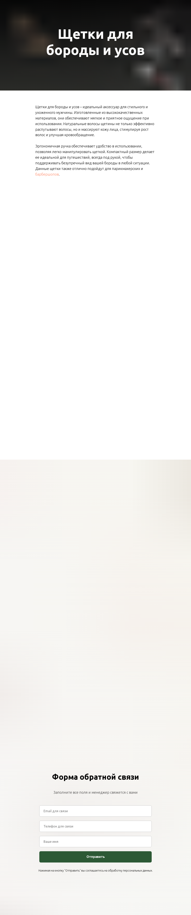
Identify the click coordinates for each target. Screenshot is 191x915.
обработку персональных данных (130, 870)
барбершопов (47, 174)
